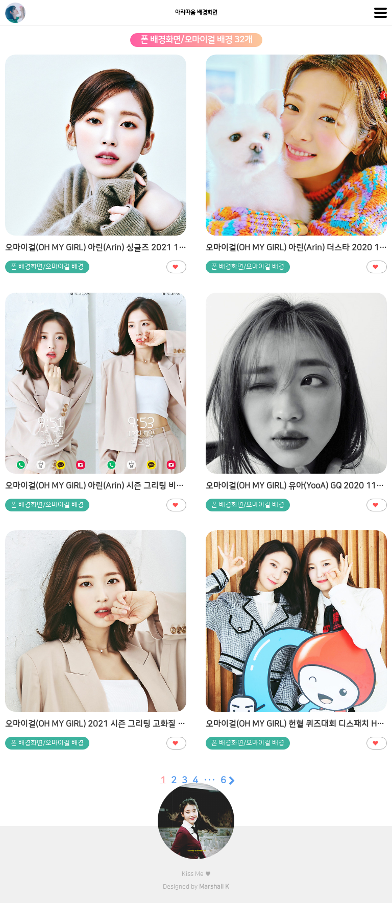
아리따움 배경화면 (196, 13)
